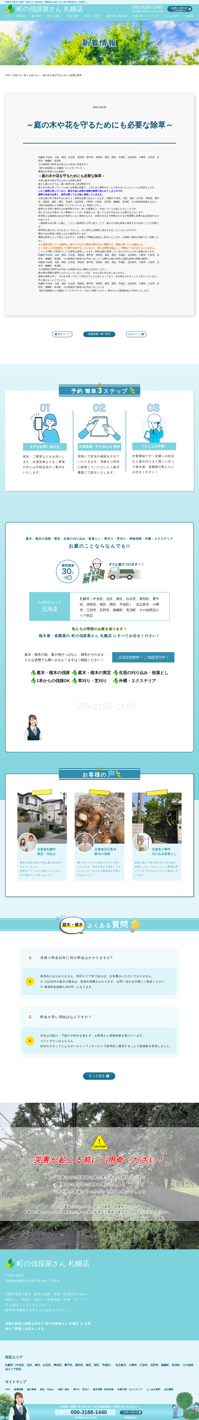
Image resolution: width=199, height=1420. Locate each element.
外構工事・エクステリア (145, 16)
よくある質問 (172, 16)
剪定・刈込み (54, 16)
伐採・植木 (72, 16)
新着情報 (20, 16)
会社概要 (189, 16)
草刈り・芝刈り (92, 16)
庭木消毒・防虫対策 (117, 16)
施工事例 (36, 16)
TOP (7, 16)
